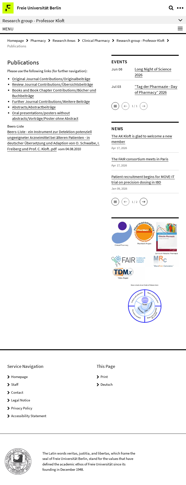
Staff (14, 380)
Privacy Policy (21, 403)
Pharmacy (38, 40)
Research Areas (64, 40)
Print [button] (104, 372)
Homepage (15, 40)
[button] (115, 102)
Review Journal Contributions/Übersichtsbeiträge (49, 83)
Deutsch (107, 380)
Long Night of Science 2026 (156, 68)
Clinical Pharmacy (96, 40)
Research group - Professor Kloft (140, 40)
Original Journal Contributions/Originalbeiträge (48, 78)
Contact (17, 388)
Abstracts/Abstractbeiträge (32, 105)
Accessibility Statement (28, 411)
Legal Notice (20, 396)
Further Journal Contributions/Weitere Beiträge (47, 100)
